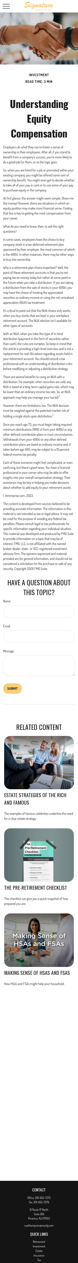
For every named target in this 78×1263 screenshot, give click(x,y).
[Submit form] (12, 688)
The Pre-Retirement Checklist (35, 887)
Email (6, 626)
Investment (39, 1246)
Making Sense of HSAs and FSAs (37, 972)
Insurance (39, 1255)
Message (8, 651)
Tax (39, 1260)
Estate (39, 1251)
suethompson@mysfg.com (39, 1225)
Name (7, 601)
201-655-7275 (43, 1198)
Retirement (39, 1241)
